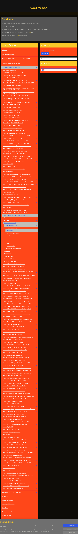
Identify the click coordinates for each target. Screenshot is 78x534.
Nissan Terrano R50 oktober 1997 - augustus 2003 (20, 457)
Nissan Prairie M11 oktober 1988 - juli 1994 (20, 381)
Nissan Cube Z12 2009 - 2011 (20, 202)
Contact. (4, 519)
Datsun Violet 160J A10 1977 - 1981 (20, 128)
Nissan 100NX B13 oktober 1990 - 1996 (20, 130)
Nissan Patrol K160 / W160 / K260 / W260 (20, 360)
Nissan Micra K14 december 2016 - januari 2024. (20, 314)
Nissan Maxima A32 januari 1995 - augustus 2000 (20, 293)
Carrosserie (20, 218)
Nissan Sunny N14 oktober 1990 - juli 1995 (20, 450)
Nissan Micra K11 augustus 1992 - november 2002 (20, 306)
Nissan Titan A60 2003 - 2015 (20, 465)
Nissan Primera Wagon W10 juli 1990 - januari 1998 (20, 393)
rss (47, 531)
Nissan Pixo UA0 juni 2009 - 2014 (20, 375)
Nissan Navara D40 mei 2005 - (20, 329)
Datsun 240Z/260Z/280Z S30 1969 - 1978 (20, 75)
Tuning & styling (9, 259)
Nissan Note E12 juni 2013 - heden (20, 334)
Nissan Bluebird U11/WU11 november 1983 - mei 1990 (20, 182)
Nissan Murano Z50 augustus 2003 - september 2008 (20, 319)
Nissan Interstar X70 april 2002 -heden (20, 215)
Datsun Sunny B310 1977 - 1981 (20, 125)
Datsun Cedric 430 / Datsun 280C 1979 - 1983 (20, 96)
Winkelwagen (45, 53)
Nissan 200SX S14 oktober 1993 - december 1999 (20, 135)
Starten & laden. (11, 246)
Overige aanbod (6, 515)
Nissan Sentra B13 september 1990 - (20, 419)
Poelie (8, 238)
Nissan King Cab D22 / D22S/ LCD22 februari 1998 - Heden (20, 275)
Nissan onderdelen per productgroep (19, 492)
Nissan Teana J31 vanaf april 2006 (20, 455)
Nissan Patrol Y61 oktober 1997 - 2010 (20, 365)
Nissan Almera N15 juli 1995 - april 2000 (20, 153)
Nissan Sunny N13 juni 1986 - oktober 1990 (20, 447)
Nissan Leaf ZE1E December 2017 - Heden (20, 291)
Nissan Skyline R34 (20, 434)
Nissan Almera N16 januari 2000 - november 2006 (20, 156)
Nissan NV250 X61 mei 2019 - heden (20, 342)
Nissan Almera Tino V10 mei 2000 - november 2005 (20, 159)
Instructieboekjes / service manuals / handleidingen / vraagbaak (19, 59)
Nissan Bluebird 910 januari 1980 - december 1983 (20, 174)
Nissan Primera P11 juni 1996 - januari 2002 (20, 388)
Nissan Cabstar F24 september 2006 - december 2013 (20, 189)
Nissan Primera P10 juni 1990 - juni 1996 (20, 386)
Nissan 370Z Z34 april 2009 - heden (20, 148)
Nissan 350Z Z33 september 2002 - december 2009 (20, 146)
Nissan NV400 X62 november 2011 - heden (20, 347)
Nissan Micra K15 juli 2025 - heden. (12, 316)
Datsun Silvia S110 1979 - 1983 (20, 115)
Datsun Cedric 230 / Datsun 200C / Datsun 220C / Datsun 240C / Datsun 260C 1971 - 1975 (20, 88)
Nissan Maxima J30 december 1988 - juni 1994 (20, 301)
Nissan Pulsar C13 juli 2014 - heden (20, 401)
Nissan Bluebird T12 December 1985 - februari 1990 (20, 176)
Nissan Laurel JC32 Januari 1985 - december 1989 (20, 286)
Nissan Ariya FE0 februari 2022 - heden (20, 169)
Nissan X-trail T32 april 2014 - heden (20, 488)
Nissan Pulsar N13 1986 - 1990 (20, 404)
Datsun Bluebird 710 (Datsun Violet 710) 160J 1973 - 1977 (20, 83)
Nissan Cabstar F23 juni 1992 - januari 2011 (20, 187)
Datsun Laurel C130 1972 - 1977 (20, 105)
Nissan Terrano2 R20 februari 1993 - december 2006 (20, 463)
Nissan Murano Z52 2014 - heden (20, 324)
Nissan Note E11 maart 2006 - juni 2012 (20, 332)
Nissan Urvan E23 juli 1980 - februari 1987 (20, 473)
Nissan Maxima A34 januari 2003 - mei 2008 (20, 296)
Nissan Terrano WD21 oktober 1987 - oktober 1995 (20, 460)
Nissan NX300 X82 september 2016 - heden (20, 350)
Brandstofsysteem (12, 228)
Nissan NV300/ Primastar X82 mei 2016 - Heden (20, 345)
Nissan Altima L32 (20, 164)
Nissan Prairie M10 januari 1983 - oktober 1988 (20, 378)
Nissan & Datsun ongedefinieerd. (11, 63)
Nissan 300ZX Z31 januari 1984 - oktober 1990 (20, 141)
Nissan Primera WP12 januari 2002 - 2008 (14, 398)
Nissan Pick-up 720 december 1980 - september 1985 (20, 373)
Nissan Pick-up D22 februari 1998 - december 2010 (17, 370)
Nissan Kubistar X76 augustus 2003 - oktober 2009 (20, 278)
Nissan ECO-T (20, 207)
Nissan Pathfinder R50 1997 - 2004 (12, 352)
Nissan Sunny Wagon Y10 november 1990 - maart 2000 (20, 452)
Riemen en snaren (12, 241)
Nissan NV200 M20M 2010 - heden (20, 339)
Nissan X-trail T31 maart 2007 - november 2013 (20, 486)
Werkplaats (5, 508)
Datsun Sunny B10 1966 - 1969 (20, 117)
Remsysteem (20, 253)
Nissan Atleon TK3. (20, 171)
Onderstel (20, 251)
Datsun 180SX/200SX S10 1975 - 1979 (20, 72)
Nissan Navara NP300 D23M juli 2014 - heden (20, 327)
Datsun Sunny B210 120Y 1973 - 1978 (20, 123)
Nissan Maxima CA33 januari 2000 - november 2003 (20, 298)
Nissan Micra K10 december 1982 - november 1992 (20, 304)
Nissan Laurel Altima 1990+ (20, 280)
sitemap (44, 531)
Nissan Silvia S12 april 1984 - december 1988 (20, 424)
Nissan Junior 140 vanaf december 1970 (20, 269)
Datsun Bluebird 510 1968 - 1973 (20, 78)
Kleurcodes (5, 496)
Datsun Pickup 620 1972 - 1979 (20, 112)
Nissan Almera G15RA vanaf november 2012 (20, 151)
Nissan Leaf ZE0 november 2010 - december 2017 (20, 288)
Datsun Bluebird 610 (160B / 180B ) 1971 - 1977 (20, 80)
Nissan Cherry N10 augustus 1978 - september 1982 (20, 197)
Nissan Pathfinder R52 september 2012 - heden (20, 357)
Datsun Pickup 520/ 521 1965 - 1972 (20, 110)
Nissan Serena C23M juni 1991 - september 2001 (20, 422)
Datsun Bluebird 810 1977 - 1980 (20, 85)
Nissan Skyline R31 (20, 427)
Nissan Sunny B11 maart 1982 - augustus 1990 (20, 442)
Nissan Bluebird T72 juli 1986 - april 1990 (20, 179)
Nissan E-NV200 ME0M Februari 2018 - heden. (20, 205)
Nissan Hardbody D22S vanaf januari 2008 (15, 212)
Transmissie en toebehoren (21, 248)
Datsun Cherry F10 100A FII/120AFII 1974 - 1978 (20, 102)
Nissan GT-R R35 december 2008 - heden (20, 210)
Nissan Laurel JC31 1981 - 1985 (20, 283)
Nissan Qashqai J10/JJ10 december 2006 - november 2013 (20, 409)
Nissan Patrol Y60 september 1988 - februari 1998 (20, 362)
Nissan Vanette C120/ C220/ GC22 (20, 481)
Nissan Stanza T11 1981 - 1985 (20, 437)
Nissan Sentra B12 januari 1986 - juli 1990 (20, 416)
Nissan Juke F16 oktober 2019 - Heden (20, 266)
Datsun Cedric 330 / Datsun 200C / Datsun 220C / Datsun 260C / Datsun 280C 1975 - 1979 (20, 92)
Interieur (20, 220)
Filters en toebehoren (13, 233)
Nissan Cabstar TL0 (20, 192)
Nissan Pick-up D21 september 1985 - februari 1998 (17, 368)
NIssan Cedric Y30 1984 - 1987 (20, 194)
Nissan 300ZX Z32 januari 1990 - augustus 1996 (20, 143)
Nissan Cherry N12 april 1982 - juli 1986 (20, 200)
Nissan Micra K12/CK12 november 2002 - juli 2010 (20, 309)
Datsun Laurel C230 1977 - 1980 (20, 107)
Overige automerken (19, 512)
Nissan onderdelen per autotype (19, 67)
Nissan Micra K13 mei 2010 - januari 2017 (20, 311)
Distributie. (10, 230)
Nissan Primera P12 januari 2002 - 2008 (20, 391)
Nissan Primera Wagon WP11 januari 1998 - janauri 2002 (20, 396)
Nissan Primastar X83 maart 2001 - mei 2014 (20, 383)
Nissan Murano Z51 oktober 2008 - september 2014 (20, 321)
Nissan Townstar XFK (20, 468)
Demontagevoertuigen (19, 54)
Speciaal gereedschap (7, 500)
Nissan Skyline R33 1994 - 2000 (20, 432)
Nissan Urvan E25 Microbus (20, 478)
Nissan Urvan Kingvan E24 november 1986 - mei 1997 (20, 475)
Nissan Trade (20, 470)
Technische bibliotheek (19, 504)
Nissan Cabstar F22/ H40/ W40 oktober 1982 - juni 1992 (20, 184)
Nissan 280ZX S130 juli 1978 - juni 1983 (20, 138)
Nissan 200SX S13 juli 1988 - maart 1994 (20, 133)
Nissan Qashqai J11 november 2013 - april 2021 (20, 411)
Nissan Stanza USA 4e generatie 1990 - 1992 (20, 439)
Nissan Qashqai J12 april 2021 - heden (20, 414)
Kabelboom (10, 235)
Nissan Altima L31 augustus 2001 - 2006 (20, 161)
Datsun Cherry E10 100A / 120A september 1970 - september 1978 (20, 99)
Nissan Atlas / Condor (9, 166)
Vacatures (4, 523)
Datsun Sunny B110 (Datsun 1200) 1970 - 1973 (20, 120)
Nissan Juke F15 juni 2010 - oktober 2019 (20, 264)
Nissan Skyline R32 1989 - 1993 (20, 429)
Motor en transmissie (20, 223)
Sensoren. (9, 243)
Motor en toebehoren (21, 225)
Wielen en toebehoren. (10, 261)
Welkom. (4, 50)
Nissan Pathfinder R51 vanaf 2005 (20, 355)
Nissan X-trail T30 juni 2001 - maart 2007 (20, 483)
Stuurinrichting (20, 256)
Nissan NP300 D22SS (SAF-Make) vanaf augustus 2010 (20, 337)
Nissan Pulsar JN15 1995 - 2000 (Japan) (20, 406)
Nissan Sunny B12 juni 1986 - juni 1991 (20, 445)
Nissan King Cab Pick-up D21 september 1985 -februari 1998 (20, 272)
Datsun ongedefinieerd (9, 70)
